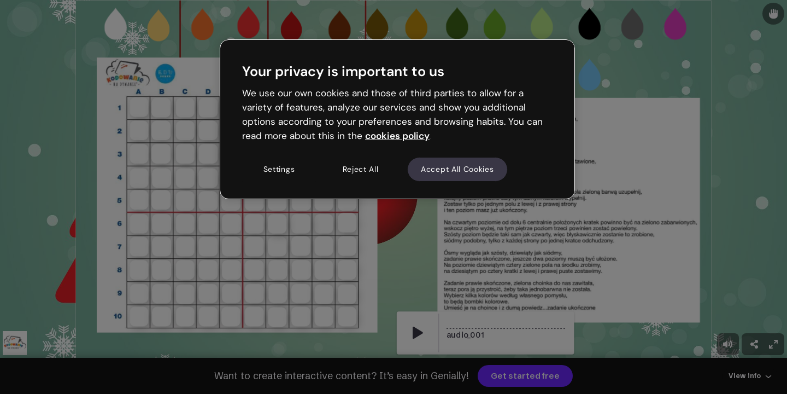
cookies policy (397, 136)
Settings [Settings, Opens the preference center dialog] (279, 169)
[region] (397, 119)
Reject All (361, 169)
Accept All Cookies (457, 169)
